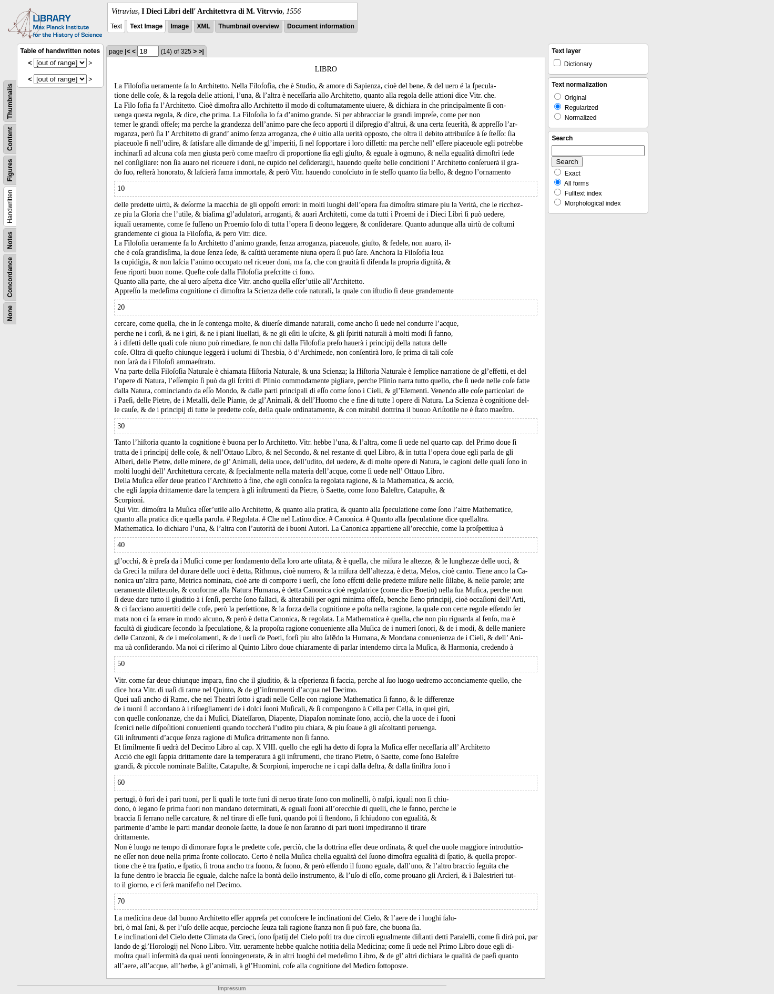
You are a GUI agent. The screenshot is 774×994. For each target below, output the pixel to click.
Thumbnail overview (248, 26)
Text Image (146, 26)
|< (127, 51)
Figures (10, 170)
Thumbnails (10, 101)
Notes (10, 240)
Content (10, 139)
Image (180, 26)
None (10, 313)
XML (203, 26)
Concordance (10, 277)
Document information (320, 26)
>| (200, 51)
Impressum (232, 988)
